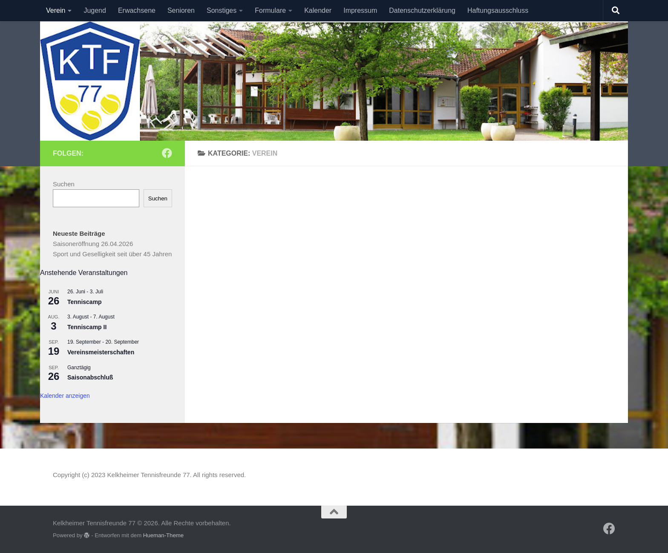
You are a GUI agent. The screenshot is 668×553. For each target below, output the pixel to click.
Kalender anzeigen (65, 395)
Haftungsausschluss (497, 10)
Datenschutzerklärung (422, 10)
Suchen (64, 184)
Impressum (360, 10)
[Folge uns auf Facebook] (167, 153)
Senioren (181, 10)
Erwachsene (136, 10)
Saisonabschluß (90, 377)
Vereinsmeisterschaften (100, 352)
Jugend (95, 10)
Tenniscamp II (87, 327)
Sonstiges (221, 10)
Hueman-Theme (163, 535)
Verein (55, 10)
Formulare (270, 10)
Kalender (317, 10)
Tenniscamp (84, 301)
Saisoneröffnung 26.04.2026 (93, 243)
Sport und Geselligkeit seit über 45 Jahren (112, 254)
